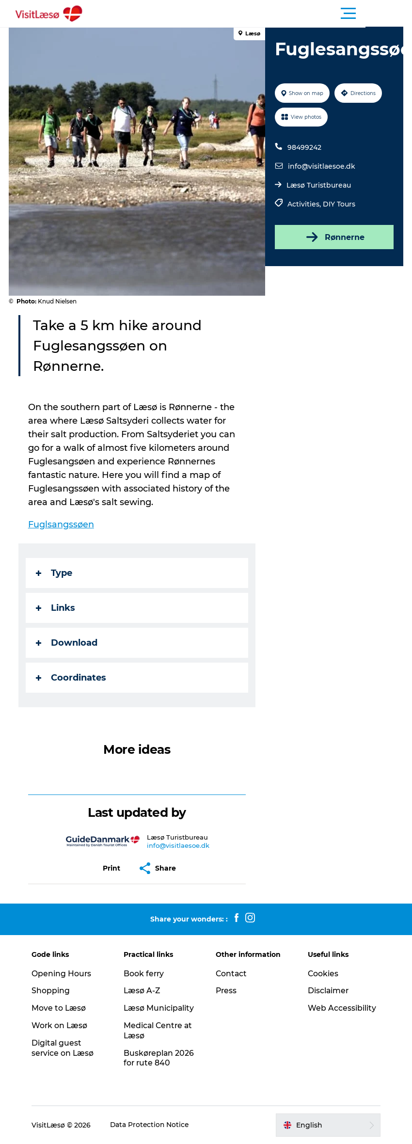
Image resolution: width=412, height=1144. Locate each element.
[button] (249, 13)
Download (67, 642)
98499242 (304, 147)
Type (55, 573)
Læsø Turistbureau (318, 185)
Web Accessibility (340, 1008)
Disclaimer (327, 990)
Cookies (321, 973)
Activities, (305, 204)
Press (227, 990)
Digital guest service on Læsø (65, 1048)
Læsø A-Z (143, 990)
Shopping (53, 990)
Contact (232, 973)
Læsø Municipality (160, 1008)
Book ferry (145, 973)
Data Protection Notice (153, 1125)
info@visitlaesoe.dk (321, 166)
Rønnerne (333, 237)
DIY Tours (339, 204)
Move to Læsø (61, 1008)
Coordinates (72, 677)
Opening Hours (64, 973)
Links (56, 608)
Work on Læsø (62, 1025)
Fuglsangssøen (62, 524)
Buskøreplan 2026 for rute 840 (160, 1058)
